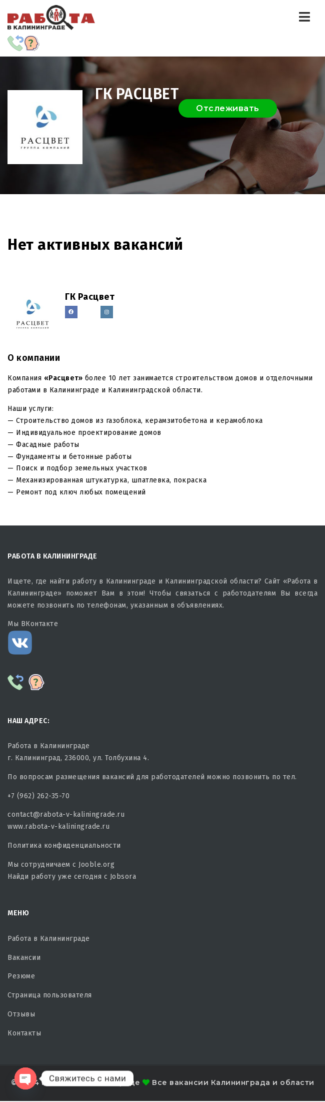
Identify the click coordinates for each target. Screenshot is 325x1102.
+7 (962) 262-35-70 (39, 796)
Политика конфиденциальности (64, 845)
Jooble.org (96, 864)
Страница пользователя (50, 995)
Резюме (21, 976)
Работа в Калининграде (49, 938)
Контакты (24, 1033)
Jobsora (123, 876)
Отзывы (21, 1014)
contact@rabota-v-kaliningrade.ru (66, 814)
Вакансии (24, 957)
